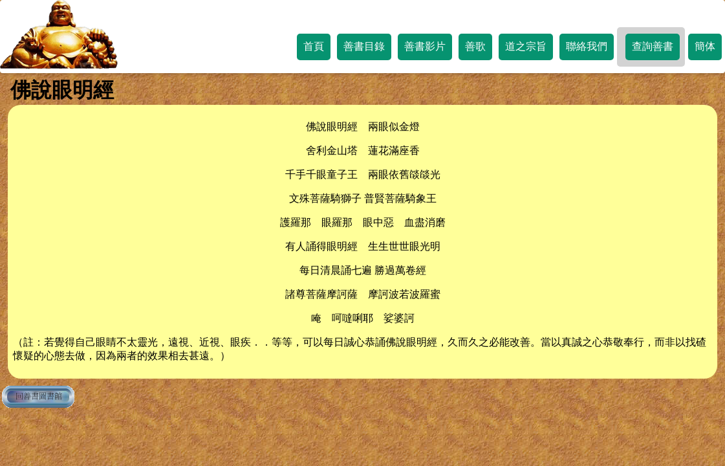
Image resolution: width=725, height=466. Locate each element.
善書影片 (425, 46)
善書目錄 (364, 46)
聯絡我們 (586, 46)
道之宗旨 (525, 46)
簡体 (705, 46)
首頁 (313, 46)
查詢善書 (652, 46)
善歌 (475, 46)
